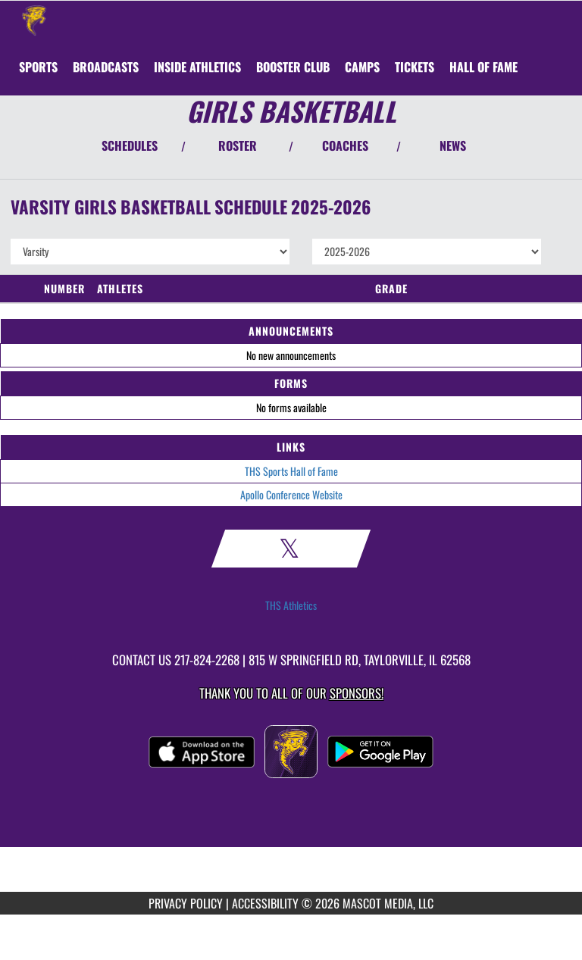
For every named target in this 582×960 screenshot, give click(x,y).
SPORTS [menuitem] (38, 67)
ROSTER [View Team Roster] (237, 145)
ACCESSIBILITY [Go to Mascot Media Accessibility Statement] (265, 903)
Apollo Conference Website (291, 494)
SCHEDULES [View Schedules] (130, 145)
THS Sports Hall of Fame (291, 471)
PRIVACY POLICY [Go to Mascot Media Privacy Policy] (186, 903)
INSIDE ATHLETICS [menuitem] (197, 67)
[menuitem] (105, 67)
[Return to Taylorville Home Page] (34, 20)
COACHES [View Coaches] (345, 145)
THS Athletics (291, 605)
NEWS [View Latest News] (453, 145)
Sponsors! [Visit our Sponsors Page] (356, 692)
